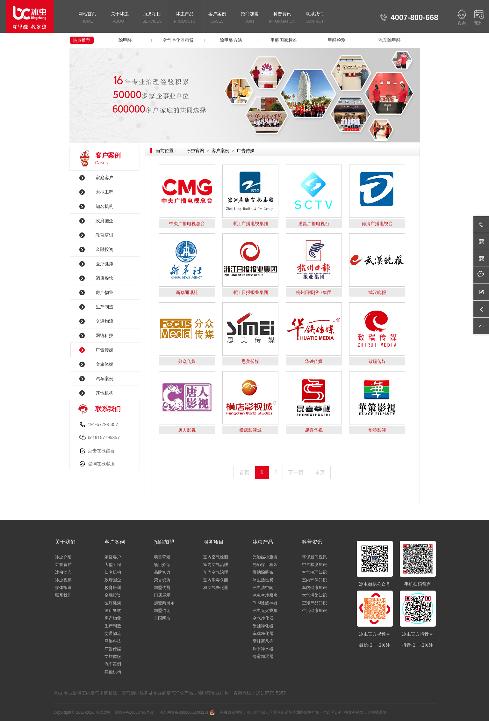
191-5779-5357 (103, 424)
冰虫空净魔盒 (265, 595)
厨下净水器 (263, 648)
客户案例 (217, 18)
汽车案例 (104, 378)
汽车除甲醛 (389, 40)
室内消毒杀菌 (215, 580)
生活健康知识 (314, 610)
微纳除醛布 (263, 572)
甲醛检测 (337, 40)
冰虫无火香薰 (265, 610)
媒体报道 (63, 587)
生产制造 (104, 306)
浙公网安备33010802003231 (187, 712)
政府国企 (104, 220)
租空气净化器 (215, 587)
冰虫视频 (63, 580)
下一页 (296, 472)
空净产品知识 (314, 602)
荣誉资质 (63, 564)
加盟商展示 (164, 602)
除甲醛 (125, 40)
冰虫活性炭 (263, 580)
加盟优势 (162, 587)
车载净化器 (263, 633)
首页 (244, 472)
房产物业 (104, 292)
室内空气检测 (215, 557)
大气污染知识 (314, 595)
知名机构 (104, 206)
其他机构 (104, 392)
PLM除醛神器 (265, 602)
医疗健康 (104, 263)
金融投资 (104, 249)
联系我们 (314, 18)
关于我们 (65, 542)
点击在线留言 (101, 450)
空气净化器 (263, 618)
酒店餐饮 (104, 278)
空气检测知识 (314, 564)
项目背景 (162, 557)
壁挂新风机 (263, 641)
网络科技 (104, 335)
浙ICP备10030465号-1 (134, 712)
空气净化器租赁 (178, 40)
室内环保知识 (314, 580)
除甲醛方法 (231, 40)
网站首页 (87, 18)
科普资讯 (282, 18)
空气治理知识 (314, 572)
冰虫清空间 (263, 587)
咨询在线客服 (101, 463)
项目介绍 (162, 564)
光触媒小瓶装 (265, 557)
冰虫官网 (195, 150)
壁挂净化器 (263, 625)
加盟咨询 (162, 610)
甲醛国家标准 (283, 40)
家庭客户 (104, 177)
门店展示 (162, 595)
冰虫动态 (63, 572)
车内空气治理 (215, 572)
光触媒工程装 (265, 564)
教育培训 (104, 235)
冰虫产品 (185, 18)
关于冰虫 (120, 18)
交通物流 (104, 321)
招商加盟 (250, 18)
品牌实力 (162, 572)
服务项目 (152, 18)
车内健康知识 (314, 587)
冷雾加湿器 (263, 656)
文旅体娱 (104, 364)
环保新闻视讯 (314, 557)
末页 (320, 472)
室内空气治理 (215, 564)
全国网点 (162, 618)
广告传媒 (104, 349)
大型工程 (104, 192)
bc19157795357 (104, 437)
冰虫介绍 (63, 557)
